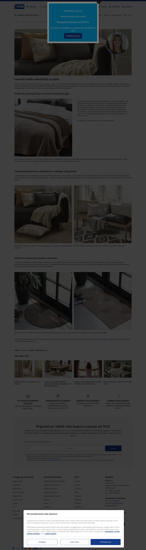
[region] (74, 529)
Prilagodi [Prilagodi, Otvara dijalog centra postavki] (42, 542)
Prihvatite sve (105, 542)
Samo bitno (74, 542)
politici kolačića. (51, 534)
